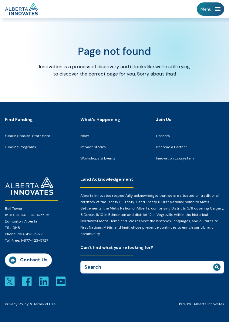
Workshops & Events (98, 158)
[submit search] (217, 267)
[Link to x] (10, 281)
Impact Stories (93, 147)
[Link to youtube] (61, 281)
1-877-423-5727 (34, 240)
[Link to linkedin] (44, 281)
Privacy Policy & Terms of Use (30, 304)
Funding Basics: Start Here (27, 135)
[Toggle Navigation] (210, 9)
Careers (163, 135)
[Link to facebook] (27, 281)
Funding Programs (20, 147)
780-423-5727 (29, 234)
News (84, 135)
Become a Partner (171, 147)
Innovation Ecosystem (175, 158)
